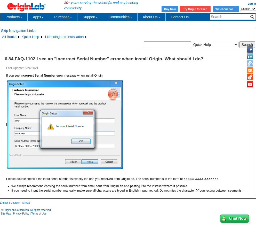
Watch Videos (225, 9)
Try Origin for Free (195, 9)
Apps (38, 17)
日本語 (26, 202)
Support (90, 17)
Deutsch (15, 202)
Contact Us (180, 17)
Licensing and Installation (64, 37)
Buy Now (170, 9)
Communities (120, 17)
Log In (252, 3)
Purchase (63, 17)
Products (13, 17)
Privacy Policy (21, 213)
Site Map (6, 213)
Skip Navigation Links (18, 31)
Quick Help (30, 37)
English (4, 202)
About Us (151, 17)
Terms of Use (38, 213)
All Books (9, 37)
